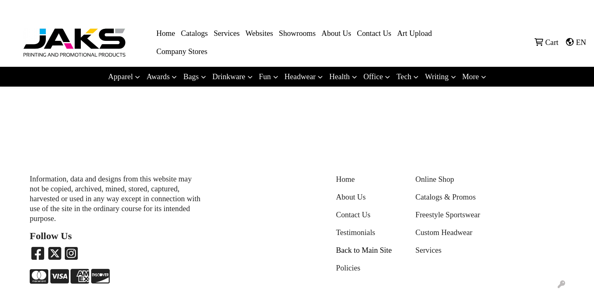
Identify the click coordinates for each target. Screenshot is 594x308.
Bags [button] (190, 76)
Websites (259, 33)
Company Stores (181, 51)
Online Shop (434, 179)
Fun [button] (265, 76)
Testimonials (355, 232)
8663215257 (499, 8)
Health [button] (339, 76)
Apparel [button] (120, 76)
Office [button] (373, 76)
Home (165, 33)
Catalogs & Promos (445, 197)
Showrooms (297, 33)
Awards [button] (158, 76)
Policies (348, 267)
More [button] (470, 76)
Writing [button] (436, 76)
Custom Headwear (443, 232)
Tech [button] (403, 76)
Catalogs (194, 33)
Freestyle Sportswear (447, 214)
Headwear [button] (300, 76)
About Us (336, 33)
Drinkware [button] (228, 76)
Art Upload (414, 33)
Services (227, 33)
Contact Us (374, 33)
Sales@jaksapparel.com (553, 8)
